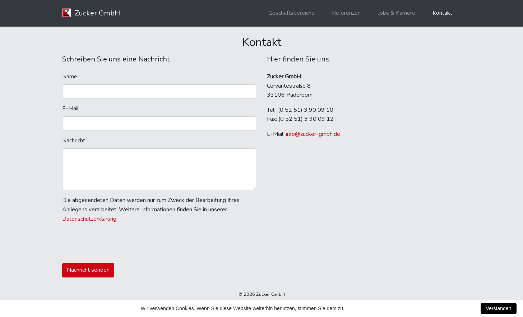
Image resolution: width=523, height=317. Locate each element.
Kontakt (442, 13)
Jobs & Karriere (396, 13)
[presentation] (116, 243)
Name (69, 77)
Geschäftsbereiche (291, 13)
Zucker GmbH (91, 13)
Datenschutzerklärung (89, 219)
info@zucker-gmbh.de (313, 134)
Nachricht (73, 140)
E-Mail (70, 108)
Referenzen (346, 13)
